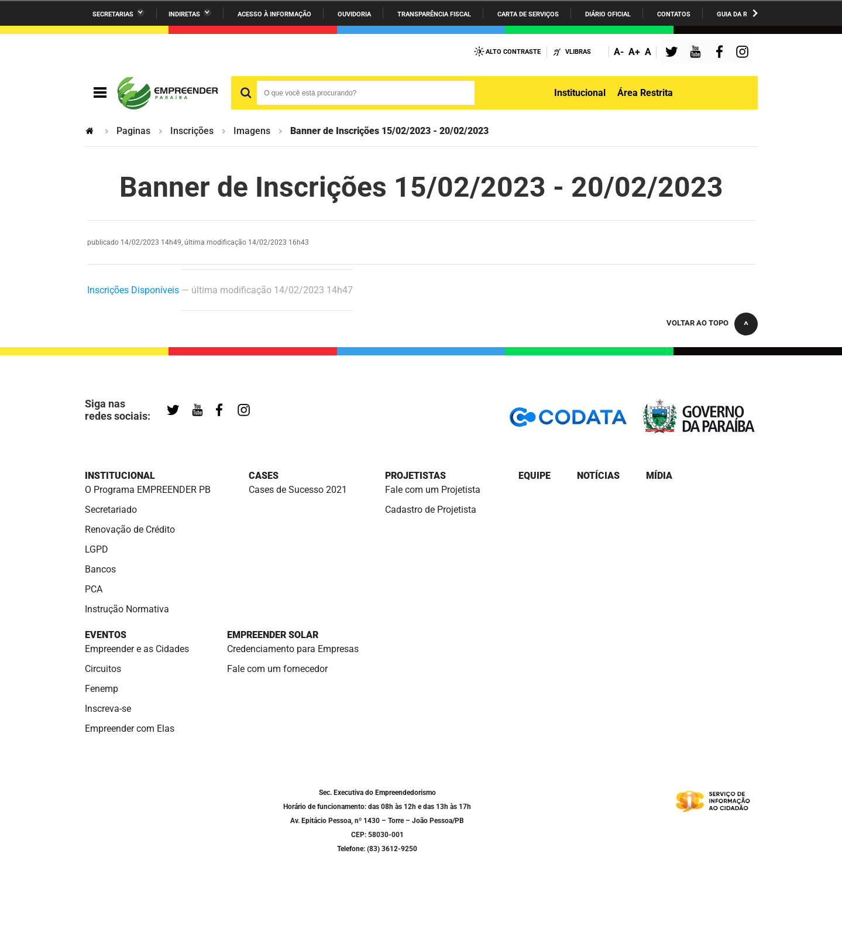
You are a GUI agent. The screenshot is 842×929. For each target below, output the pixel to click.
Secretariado (111, 509)
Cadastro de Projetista (430, 509)
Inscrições (192, 130)
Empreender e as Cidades (137, 648)
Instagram (744, 53)
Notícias (598, 475)
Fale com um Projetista (432, 489)
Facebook (722, 53)
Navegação (100, 92)
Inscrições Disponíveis (133, 290)
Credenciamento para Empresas (293, 648)
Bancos (100, 569)
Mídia (659, 475)
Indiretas (184, 14)
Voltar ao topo (697, 322)
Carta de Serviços (528, 14)
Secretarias (112, 14)
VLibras (578, 52)
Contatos (673, 14)
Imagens (251, 130)
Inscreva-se (108, 708)
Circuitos (103, 668)
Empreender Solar (272, 634)
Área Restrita (645, 92)
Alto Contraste (513, 52)
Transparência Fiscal (434, 14)
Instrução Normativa (127, 609)
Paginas (133, 130)
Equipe (534, 475)
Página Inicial (91, 130)
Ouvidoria (354, 14)
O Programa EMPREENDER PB (148, 489)
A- (619, 51)
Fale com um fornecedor (277, 668)
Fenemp (101, 688)
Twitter (673, 53)
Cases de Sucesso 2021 (298, 489)
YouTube (696, 53)
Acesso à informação (274, 14)
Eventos (105, 634)
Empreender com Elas (129, 728)
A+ (634, 51)
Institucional (580, 92)
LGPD (96, 549)
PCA (93, 589)
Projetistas (415, 475)
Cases (264, 475)
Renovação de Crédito (130, 529)
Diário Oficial (608, 14)
